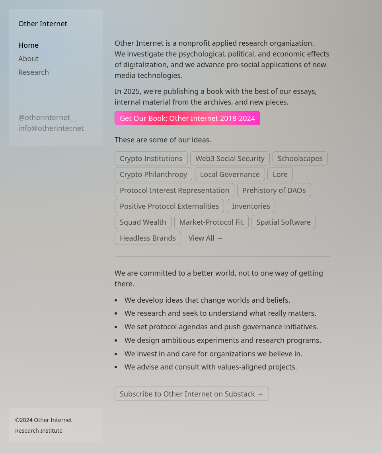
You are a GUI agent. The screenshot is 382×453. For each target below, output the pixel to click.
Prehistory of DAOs (274, 190)
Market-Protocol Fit (211, 222)
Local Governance (230, 174)
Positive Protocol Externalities (169, 206)
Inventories (251, 206)
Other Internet (42, 23)
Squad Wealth (143, 222)
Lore (280, 174)
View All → (206, 238)
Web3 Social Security (230, 158)
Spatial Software (284, 222)
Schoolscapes (300, 158)
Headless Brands (148, 238)
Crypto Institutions (151, 158)
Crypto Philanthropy (153, 174)
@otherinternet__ (47, 117)
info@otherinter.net (51, 128)
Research (33, 72)
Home (28, 45)
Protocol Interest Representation (174, 190)
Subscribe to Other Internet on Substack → (192, 394)
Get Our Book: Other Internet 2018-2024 (187, 118)
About (28, 58)
